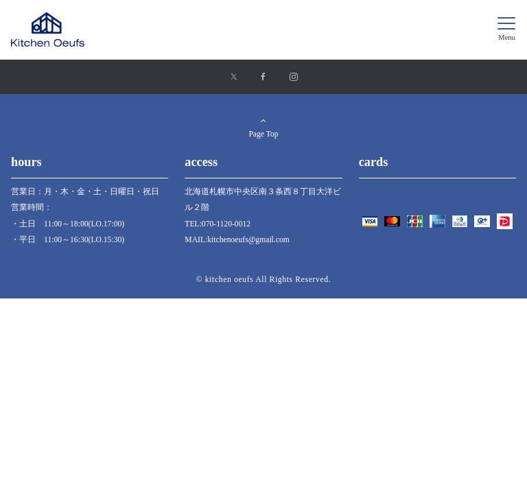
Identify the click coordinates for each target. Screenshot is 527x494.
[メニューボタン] (506, 29)
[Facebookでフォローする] (263, 77)
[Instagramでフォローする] (294, 77)
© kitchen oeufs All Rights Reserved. (263, 279)
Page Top (263, 127)
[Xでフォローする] (233, 77)
